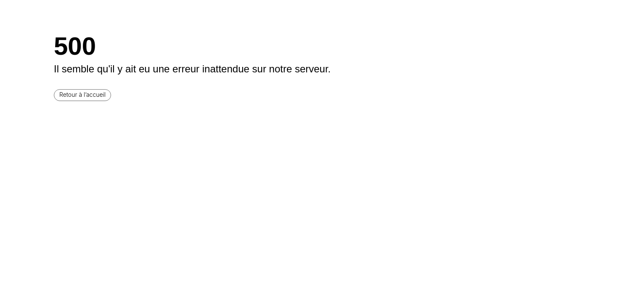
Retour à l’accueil (82, 94)
